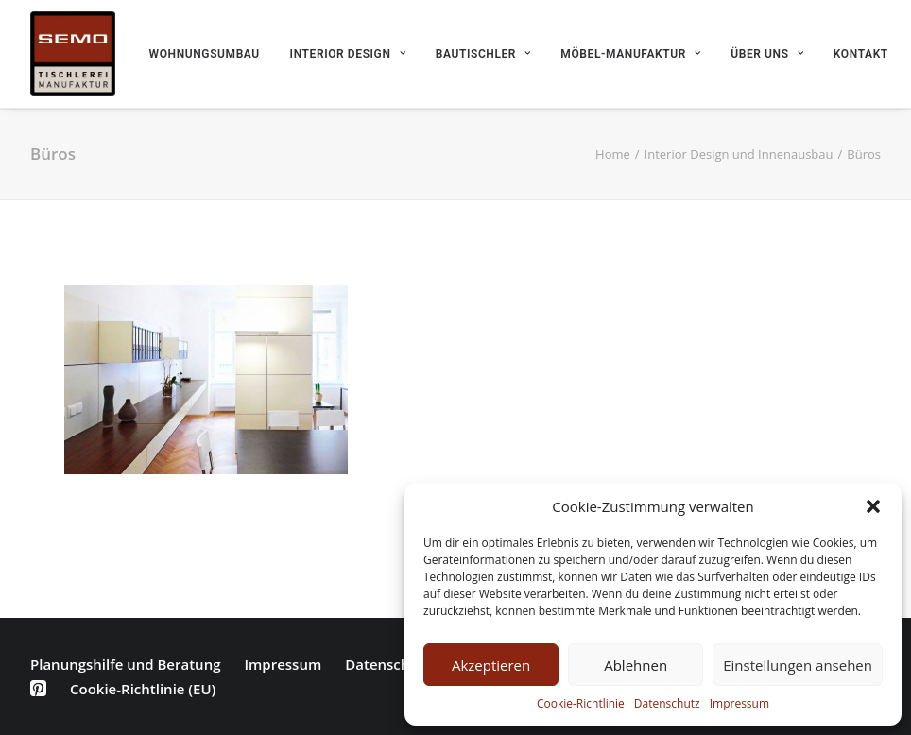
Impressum (739, 703)
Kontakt (861, 53)
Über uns (767, 53)
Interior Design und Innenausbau (739, 153)
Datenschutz (667, 703)
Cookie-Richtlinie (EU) (142, 688)
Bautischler (483, 53)
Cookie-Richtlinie (581, 703)
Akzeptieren (491, 665)
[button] (873, 506)
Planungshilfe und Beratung (125, 664)
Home (612, 153)
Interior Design (347, 53)
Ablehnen (635, 665)
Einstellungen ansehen (797, 665)
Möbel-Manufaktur (630, 53)
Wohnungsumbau (204, 53)
